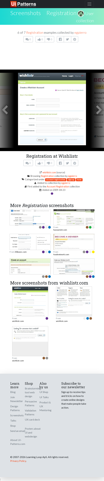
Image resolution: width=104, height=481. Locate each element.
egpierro (80, 32)
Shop (13, 425)
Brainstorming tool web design (33, 392)
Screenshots (17, 415)
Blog (13, 391)
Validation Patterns (30, 412)
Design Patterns (15, 408)
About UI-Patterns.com (17, 441)
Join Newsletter (16, 399)
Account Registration (58, 186)
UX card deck (32, 419)
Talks (13, 420)
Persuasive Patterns (31, 403)
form (79, 179)
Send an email (17, 430)
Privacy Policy (18, 460)
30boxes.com (21, 252)
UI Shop (43, 391)
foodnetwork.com (61, 254)
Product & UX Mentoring (45, 406)
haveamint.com (60, 230)
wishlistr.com (49, 172)
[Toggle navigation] (89, 4)
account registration (55, 179)
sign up (71, 179)
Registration (61, 12)
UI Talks (44, 397)
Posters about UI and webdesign (33, 432)
